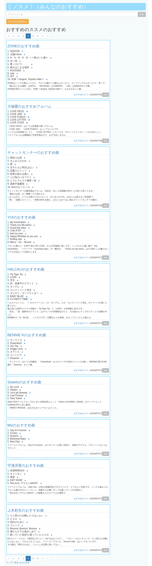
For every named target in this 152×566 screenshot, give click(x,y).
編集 (105, 95)
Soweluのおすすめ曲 (24, 382)
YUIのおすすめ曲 (21, 217)
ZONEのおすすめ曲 (23, 46)
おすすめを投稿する (17, 21)
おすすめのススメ (82, 94)
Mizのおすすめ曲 (21, 425)
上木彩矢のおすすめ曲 (25, 510)
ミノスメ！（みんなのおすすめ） (48, 7)
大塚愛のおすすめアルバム (29, 106)
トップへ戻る (12, 562)
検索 (142, 14)
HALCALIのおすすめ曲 (25, 269)
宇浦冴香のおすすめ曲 (25, 465)
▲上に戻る (24, 562)
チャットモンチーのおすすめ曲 (33, 152)
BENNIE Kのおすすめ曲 (26, 335)
